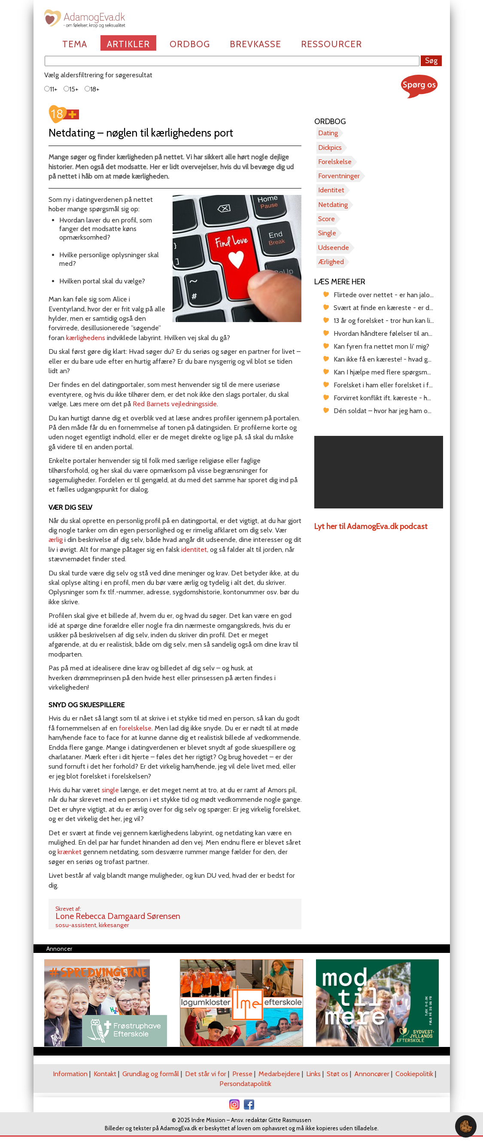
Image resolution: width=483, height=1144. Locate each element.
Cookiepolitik (414, 1074)
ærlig (56, 539)
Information (70, 1074)
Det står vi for (205, 1074)
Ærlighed (331, 262)
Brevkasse (255, 44)
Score (326, 219)
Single (327, 233)
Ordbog (190, 44)
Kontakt (105, 1074)
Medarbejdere (279, 1074)
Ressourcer (331, 44)
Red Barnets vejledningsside (175, 404)
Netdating (333, 205)
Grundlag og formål (150, 1074)
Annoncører (371, 1074)
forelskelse (135, 728)
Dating (328, 133)
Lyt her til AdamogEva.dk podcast (371, 526)
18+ (92, 89)
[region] (378, 472)
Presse (242, 1074)
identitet (194, 549)
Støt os (337, 1074)
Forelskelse (335, 162)
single (110, 790)
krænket (70, 852)
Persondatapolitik (245, 1084)
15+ (71, 89)
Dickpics (330, 147)
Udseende (333, 247)
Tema (74, 44)
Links (313, 1074)
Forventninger (339, 176)
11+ (51, 89)
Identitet (331, 190)
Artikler (128, 44)
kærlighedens (85, 338)
